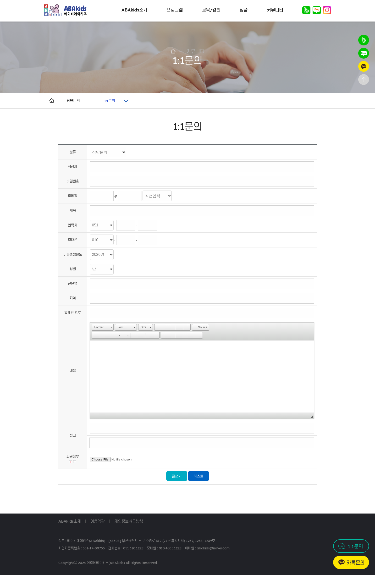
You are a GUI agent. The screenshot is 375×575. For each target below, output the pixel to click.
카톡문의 (356, 563)
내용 (73, 370)
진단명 (72, 283)
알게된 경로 (72, 313)
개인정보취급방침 (128, 521)
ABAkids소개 (69, 521)
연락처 (72, 225)
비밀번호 (72, 181)
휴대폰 (72, 240)
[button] (103, 327)
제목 (73, 210)
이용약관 (97, 521)
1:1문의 (355, 546)
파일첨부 (72, 456)
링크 (73, 435)
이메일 (72, 196)
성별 (73, 269)
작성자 (72, 166)
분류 (73, 152)
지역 (73, 298)
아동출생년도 (72, 254)
